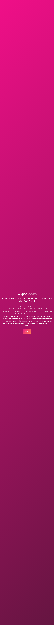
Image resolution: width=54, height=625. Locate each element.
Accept (27, 331)
